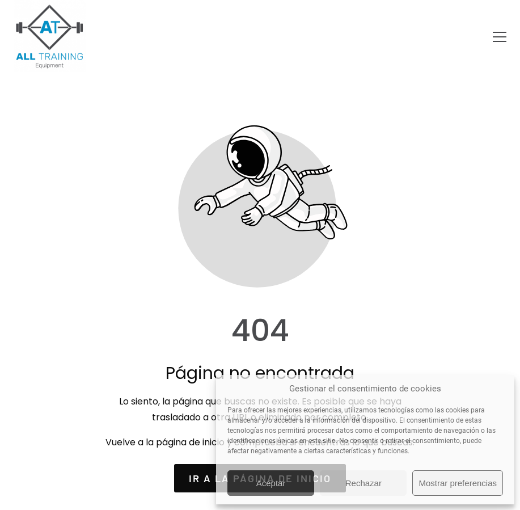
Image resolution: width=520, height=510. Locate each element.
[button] (499, 36)
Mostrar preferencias (457, 483)
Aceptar (271, 483)
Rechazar (363, 483)
